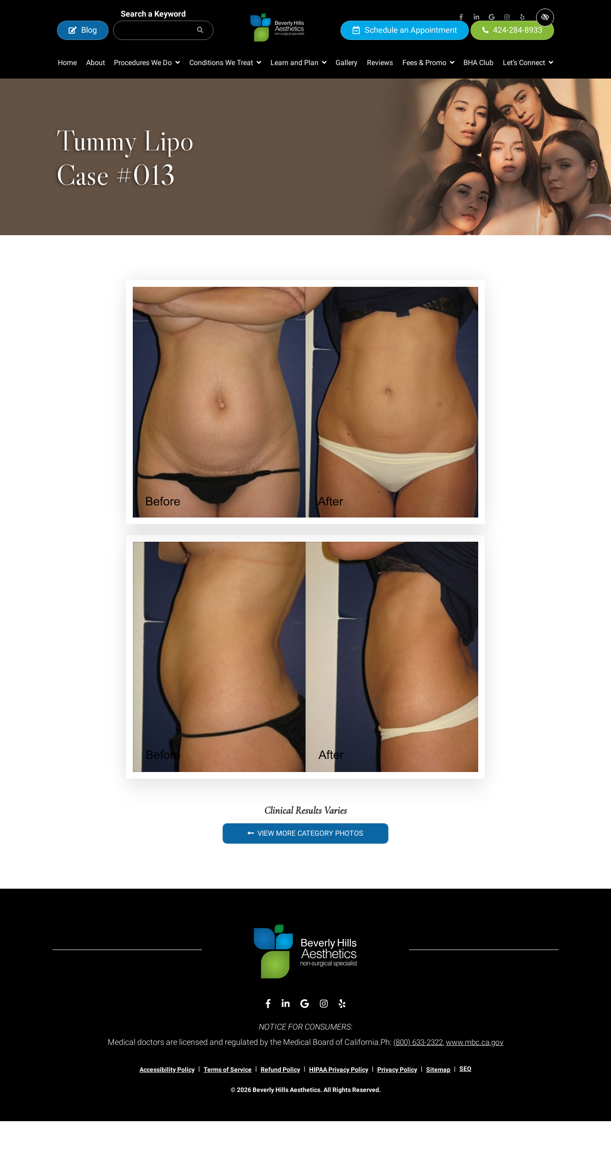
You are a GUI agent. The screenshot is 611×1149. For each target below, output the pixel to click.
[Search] (200, 44)
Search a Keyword (153, 27)
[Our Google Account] (491, 17)
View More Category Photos (305, 861)
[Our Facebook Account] (461, 17)
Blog (83, 43)
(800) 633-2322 (416, 1070)
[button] (147, 90)
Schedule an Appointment (404, 43)
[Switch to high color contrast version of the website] (545, 17)
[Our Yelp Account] (522, 17)
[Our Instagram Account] (507, 17)
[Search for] (163, 44)
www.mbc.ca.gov (477, 1070)
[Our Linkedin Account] (476, 17)
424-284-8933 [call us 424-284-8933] (512, 43)
